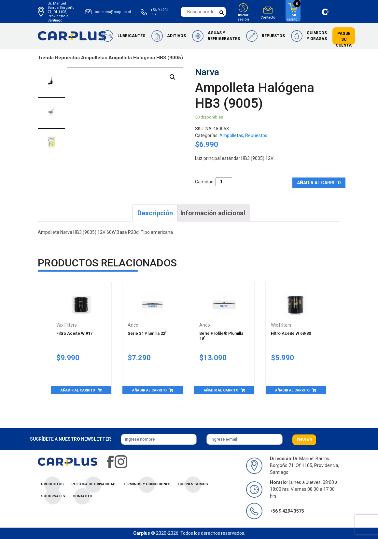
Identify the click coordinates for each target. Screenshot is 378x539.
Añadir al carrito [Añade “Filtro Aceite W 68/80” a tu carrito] (292, 390)
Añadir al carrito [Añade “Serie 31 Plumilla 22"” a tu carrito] (149, 390)
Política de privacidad (93, 484)
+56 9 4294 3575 (159, 12)
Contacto (267, 17)
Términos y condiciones (147, 484)
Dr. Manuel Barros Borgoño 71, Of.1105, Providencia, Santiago (61, 11)
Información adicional (212, 213)
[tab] (155, 213)
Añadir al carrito (319, 182)
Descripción (155, 213)
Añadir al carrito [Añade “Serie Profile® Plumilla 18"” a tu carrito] (221, 390)
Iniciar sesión (243, 17)
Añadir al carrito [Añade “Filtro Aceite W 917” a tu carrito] (78, 390)
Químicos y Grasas (317, 36)
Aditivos (176, 36)
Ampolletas (94, 58)
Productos (52, 484)
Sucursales (53, 496)
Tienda (46, 58)
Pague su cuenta (344, 39)
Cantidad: (205, 181)
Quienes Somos (193, 484)
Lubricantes (131, 36)
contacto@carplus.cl (113, 12)
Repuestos (273, 36)
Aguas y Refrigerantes (224, 36)
